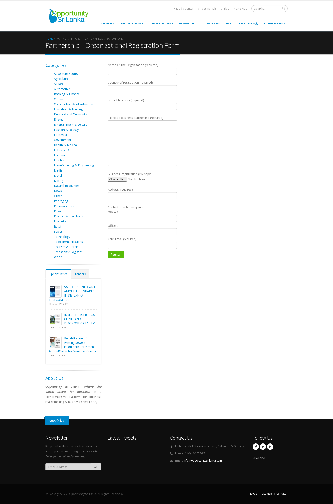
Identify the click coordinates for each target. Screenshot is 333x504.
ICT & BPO (61, 150)
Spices (58, 231)
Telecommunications (68, 242)
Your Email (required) (142, 243)
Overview (105, 23)
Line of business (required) (142, 104)
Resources (186, 23)
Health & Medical (66, 145)
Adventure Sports (66, 74)
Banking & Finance (67, 94)
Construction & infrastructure (74, 104)
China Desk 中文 (247, 23)
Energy (58, 119)
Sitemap (267, 494)
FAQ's (253, 494)
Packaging (61, 201)
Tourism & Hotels (66, 247)
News (58, 191)
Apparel (59, 84)
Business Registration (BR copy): (136, 177)
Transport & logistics (68, 252)
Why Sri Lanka (131, 23)
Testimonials (207, 8)
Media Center (183, 8)
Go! (96, 467)
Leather (59, 160)
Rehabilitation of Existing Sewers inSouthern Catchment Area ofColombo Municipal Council (72, 344)
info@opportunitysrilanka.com (203, 460)
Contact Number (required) (142, 231)
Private (58, 211)
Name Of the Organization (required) (142, 69)
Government (62, 140)
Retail (58, 226)
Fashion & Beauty (66, 130)
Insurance (60, 155)
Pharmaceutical (64, 206)
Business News (274, 23)
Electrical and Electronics (71, 114)
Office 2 (142, 229)
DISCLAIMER (260, 458)
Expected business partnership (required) (142, 141)
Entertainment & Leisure (70, 124)
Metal (58, 175)
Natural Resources (66, 186)
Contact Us (211, 23)
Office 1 (142, 216)
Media (58, 170)
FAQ (228, 23)
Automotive (62, 89)
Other (58, 196)
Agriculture (61, 79)
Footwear (60, 135)
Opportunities (58, 274)
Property (60, 221)
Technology (62, 237)
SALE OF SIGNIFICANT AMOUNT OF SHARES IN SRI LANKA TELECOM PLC (72, 293)
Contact (281, 494)
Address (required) (142, 193)
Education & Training (68, 109)
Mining (58, 181)
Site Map (240, 8)
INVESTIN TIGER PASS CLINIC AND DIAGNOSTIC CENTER (79, 319)
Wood (58, 257)
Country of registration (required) (142, 86)
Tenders (80, 274)
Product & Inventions (68, 216)
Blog (225, 8)
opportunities (160, 23)
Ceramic (59, 99)
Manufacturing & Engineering (74, 165)
